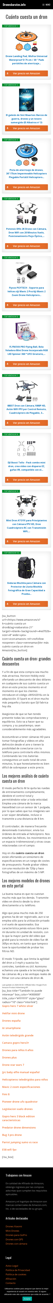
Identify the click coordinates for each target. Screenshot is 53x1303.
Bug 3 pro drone (12, 1135)
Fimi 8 (5, 1094)
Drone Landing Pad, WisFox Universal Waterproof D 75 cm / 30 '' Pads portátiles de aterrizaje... (26, 60)
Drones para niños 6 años (17, 1050)
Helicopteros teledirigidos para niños (25, 1079)
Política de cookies (16, 1274)
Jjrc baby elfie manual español (21, 1072)
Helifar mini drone (13, 1013)
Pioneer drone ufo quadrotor (20, 1101)
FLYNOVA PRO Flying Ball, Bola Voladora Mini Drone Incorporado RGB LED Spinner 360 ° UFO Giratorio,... (26, 350)
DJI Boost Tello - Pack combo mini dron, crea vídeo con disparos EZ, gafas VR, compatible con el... (26, 466)
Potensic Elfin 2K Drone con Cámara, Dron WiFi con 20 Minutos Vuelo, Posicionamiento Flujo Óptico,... (26, 232)
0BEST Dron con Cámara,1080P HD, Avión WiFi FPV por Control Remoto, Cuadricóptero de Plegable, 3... (26, 409)
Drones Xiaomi (14, 1226)
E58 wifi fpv (9, 1149)
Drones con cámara (16, 1243)
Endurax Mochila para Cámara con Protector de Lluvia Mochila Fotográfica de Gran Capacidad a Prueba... (26, 588)
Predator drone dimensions (19, 1127)
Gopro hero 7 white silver (17, 1006)
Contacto (11, 1283)
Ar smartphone (11, 1028)
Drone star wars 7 (13, 1064)
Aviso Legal (12, 1265)
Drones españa (11, 1020)
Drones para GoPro (16, 1235)
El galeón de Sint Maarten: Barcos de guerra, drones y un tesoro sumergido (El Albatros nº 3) (26, 119)
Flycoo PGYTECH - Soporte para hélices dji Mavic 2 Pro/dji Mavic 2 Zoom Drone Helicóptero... (27, 291)
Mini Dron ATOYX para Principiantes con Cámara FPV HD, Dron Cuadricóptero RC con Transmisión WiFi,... (26, 526)
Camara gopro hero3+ (15, 1042)
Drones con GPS (14, 1239)
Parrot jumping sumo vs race (20, 1142)
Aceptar (27, 1299)
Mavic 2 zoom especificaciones (21, 1087)
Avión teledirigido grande (17, 1035)
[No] (49, 1294)
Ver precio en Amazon (26, 73)
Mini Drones (12, 1230)
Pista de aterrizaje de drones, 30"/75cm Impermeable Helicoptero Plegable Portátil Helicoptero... (26, 173)
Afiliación (11, 1278)
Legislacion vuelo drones (17, 1109)
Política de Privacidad (18, 1270)
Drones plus (9, 1057)
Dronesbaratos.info (14, 4)
